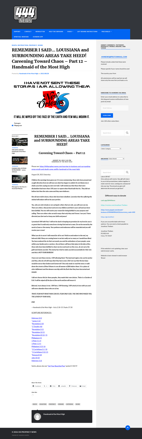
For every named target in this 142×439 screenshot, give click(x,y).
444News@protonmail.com (114, 57)
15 (46, 335)
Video (69, 31)
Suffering (69, 404)
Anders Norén (24, 435)
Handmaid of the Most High (28, 73)
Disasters (43, 404)
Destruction (23, 45)
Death (14, 45)
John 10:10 (36, 358)
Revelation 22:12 (38, 335)
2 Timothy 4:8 (37, 326)
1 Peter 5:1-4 (36, 341)
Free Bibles (106, 31)
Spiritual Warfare (21, 37)
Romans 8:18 (37, 355)
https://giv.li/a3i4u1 (107, 217)
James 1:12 (36, 321)
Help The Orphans (56, 31)
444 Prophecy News (28, 432)
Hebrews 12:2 (37, 318)
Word (40, 45)
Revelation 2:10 (38, 324)
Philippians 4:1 (37, 338)
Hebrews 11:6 (37, 361)
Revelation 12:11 (38, 332)
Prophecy (33, 45)
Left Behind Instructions (87, 31)
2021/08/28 (45, 73)
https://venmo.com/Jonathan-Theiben (114, 205)
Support (17, 31)
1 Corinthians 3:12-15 (40, 352)
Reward (61, 404)
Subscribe (107, 115)
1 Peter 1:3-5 (36, 344)
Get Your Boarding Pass (56, 366)
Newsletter (40, 31)
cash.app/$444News (108, 200)
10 (46, 349)
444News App (38, 37)
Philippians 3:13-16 (38, 346)
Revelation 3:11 (38, 329)
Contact (28, 31)
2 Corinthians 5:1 (38, 349)
